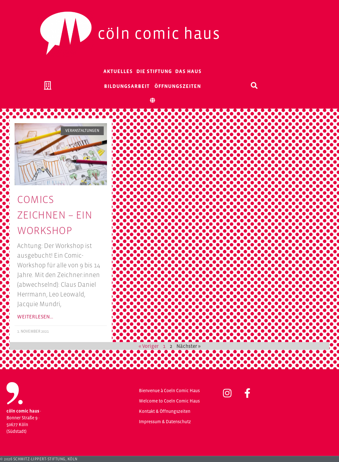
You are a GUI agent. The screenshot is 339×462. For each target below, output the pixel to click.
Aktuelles (118, 71)
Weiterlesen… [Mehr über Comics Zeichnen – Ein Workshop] (35, 316)
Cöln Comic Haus (159, 33)
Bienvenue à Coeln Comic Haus (169, 390)
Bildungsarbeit (127, 86)
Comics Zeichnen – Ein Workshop (54, 215)
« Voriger (149, 346)
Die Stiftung (154, 71)
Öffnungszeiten (177, 86)
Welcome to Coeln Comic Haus (169, 400)
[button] (254, 85)
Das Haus (188, 71)
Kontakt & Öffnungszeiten (164, 411)
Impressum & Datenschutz (165, 421)
